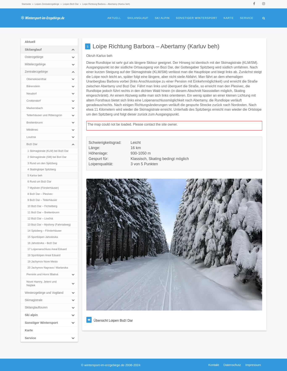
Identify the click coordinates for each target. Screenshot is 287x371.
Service (246, 18)
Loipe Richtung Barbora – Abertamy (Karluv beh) (156, 46)
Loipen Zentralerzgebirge (47, 4)
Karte (229, 18)
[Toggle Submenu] (73, 49)
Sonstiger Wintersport (196, 18)
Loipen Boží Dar (71, 4)
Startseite (26, 4)
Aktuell (114, 18)
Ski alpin (162, 18)
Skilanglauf (138, 18)
